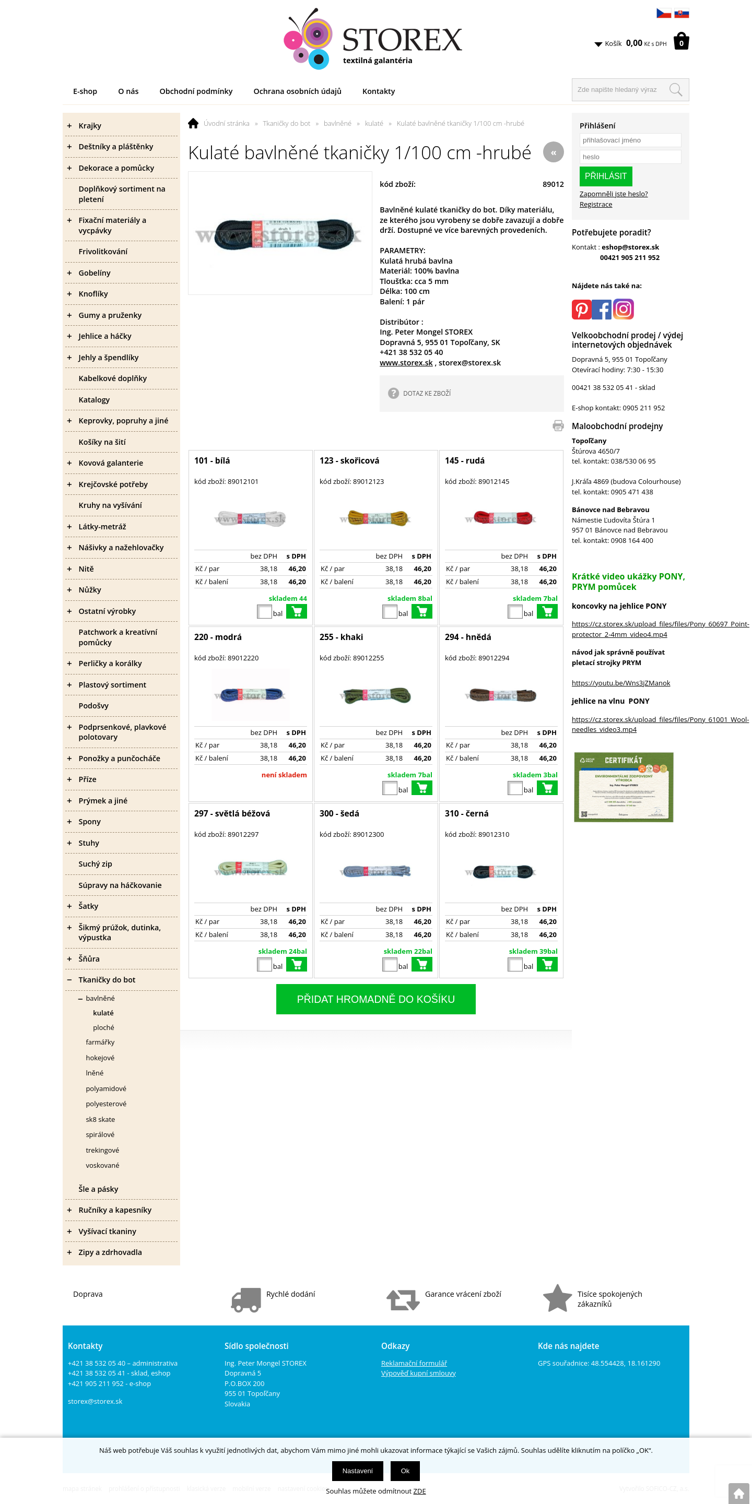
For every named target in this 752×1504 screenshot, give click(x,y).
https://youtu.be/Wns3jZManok (621, 683)
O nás (128, 91)
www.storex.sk (406, 363)
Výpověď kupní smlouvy (418, 1373)
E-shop (85, 91)
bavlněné (337, 123)
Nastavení (358, 1471)
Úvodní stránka (227, 123)
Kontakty (378, 91)
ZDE (420, 1491)
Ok (405, 1471)
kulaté (374, 123)
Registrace (596, 204)
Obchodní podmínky (196, 91)
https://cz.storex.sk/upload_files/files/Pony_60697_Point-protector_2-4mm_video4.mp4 (660, 629)
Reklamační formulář (414, 1363)
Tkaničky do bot (287, 123)
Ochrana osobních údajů (297, 91)
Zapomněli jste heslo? (614, 193)
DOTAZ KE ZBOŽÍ (427, 393)
